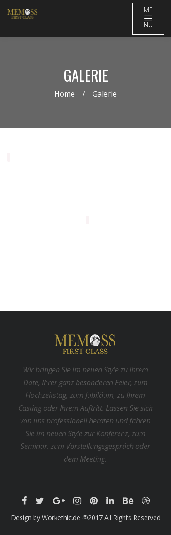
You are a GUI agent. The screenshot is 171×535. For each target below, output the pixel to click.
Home (64, 94)
